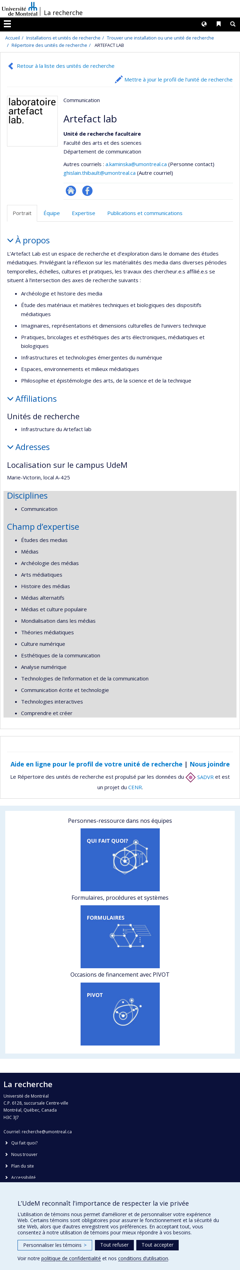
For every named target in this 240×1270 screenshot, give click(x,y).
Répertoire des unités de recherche (49, 45)
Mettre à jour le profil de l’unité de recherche (178, 79)
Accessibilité (23, 1177)
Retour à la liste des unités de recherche (66, 65)
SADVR (199, 776)
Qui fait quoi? (24, 1143)
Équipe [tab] (51, 212)
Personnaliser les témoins (55, 1245)
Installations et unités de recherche (63, 38)
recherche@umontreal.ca (47, 1132)
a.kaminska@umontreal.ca (136, 163)
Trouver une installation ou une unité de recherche (160, 38)
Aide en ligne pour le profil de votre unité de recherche (97, 764)
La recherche (63, 12)
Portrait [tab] (22, 212)
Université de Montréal (19, 9)
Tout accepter (157, 1244)
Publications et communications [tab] (145, 212)
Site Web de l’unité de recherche (71, 190)
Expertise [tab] (83, 212)
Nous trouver (24, 1154)
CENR (135, 787)
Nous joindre (210, 764)
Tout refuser (114, 1244)
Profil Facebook (87, 190)
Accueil (12, 38)
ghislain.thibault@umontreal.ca (99, 172)
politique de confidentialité (71, 1258)
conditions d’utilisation (143, 1258)
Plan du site (22, 1166)
